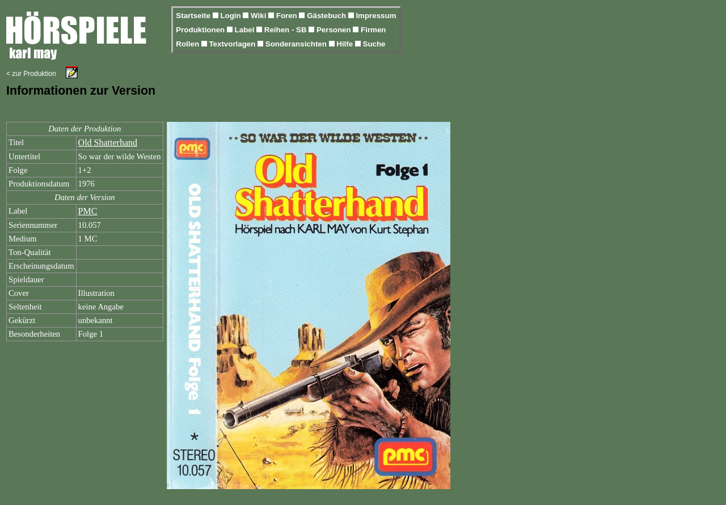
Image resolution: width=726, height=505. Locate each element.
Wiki (259, 15)
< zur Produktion (31, 74)
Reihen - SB (286, 30)
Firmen (373, 30)
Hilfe (345, 44)
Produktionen (201, 30)
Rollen (188, 44)
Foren (287, 15)
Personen (334, 30)
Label (246, 30)
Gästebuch (327, 15)
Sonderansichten (297, 44)
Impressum (376, 15)
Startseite (194, 15)
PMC (88, 211)
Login (231, 15)
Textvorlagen (233, 44)
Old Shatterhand (107, 142)
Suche (374, 44)
